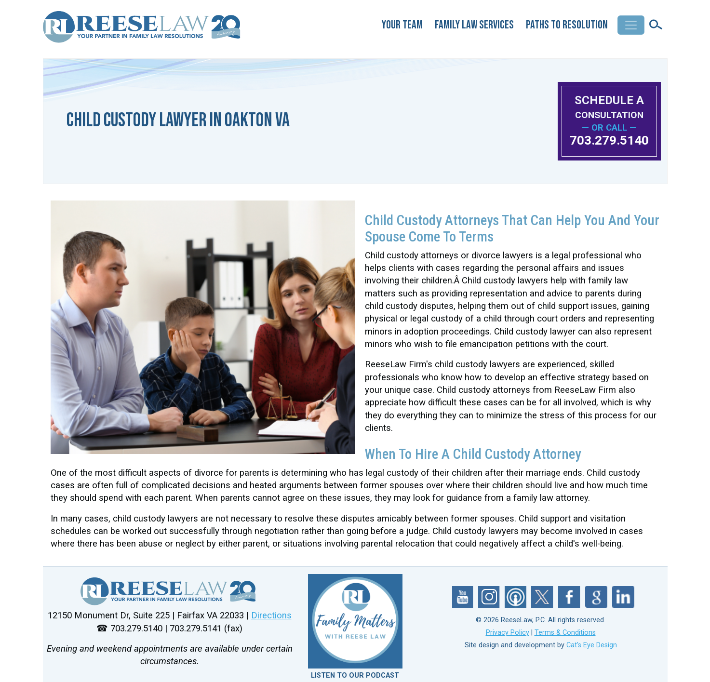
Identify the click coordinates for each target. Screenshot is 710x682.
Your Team (402, 25)
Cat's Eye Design (591, 645)
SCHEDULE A (609, 107)
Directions (271, 615)
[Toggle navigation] (630, 25)
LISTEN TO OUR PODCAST (355, 675)
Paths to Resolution (567, 25)
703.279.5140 (609, 140)
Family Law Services (474, 25)
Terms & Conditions (565, 633)
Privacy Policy (507, 633)
